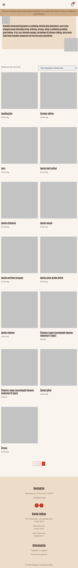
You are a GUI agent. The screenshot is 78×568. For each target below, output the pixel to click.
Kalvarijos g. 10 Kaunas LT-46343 (39, 493)
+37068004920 (39, 498)
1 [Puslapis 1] (37, 464)
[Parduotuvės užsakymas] (57, 68)
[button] (4, 4)
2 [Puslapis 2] (40, 464)
